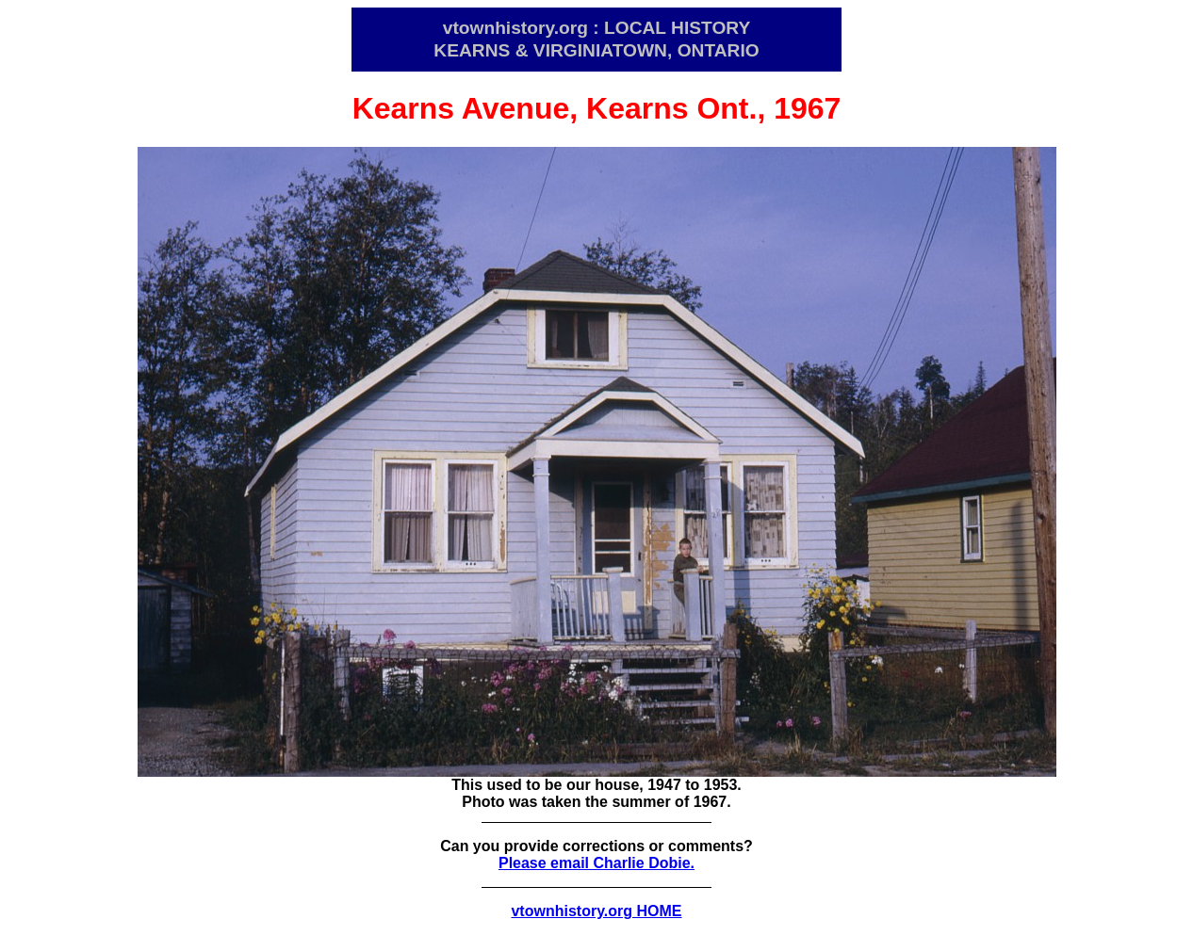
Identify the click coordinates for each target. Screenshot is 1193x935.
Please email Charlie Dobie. (596, 863)
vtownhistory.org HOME (596, 911)
